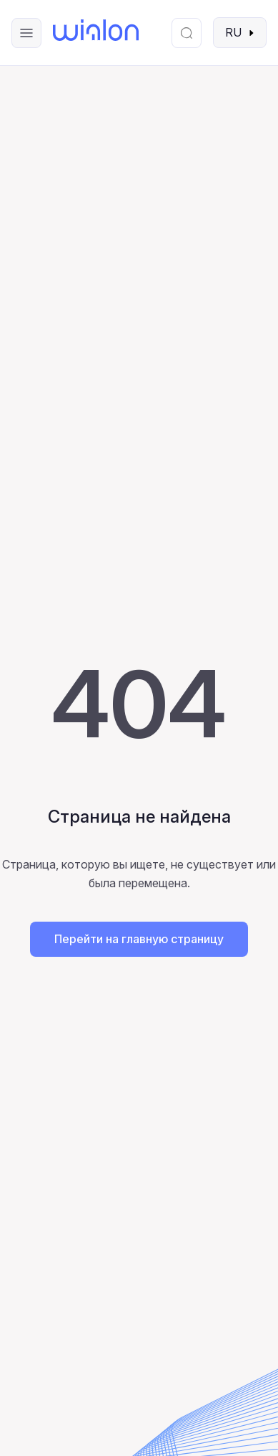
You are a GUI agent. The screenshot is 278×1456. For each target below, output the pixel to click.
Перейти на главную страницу (139, 939)
